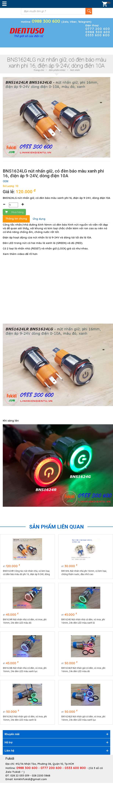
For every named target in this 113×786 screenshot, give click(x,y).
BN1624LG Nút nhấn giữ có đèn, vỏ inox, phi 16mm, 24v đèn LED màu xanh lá (25, 718)
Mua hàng (14, 212)
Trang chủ (38, 70)
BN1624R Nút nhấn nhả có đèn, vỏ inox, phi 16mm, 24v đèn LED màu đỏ (24, 621)
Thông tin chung (16, 218)
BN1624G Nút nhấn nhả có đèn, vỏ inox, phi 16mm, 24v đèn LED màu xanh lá (83, 621)
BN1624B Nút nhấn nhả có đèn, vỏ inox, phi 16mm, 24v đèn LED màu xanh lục (24, 670)
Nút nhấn (75, 70)
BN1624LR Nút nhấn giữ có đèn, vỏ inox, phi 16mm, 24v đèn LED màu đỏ (83, 670)
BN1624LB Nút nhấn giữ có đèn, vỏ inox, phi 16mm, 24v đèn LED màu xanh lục (83, 718)
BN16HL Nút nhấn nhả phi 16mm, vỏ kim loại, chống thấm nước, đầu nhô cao (84, 573)
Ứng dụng (39, 218)
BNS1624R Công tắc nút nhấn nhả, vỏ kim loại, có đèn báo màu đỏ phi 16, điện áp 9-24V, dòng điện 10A (26, 573)
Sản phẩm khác (57, 70)
